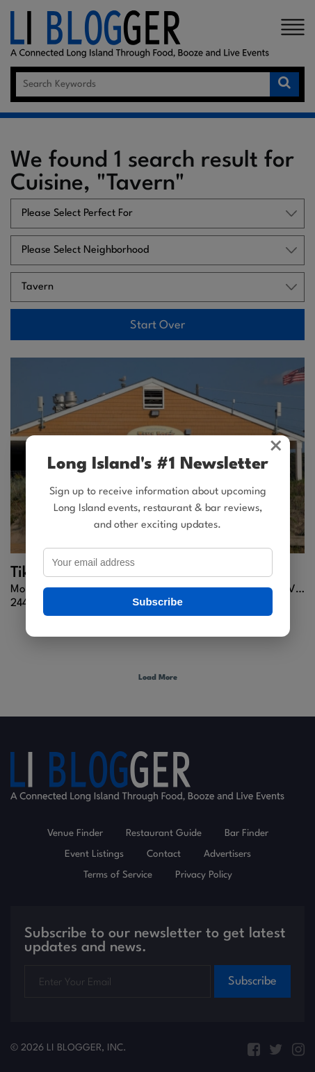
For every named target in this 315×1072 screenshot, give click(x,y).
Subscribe (157, 602)
